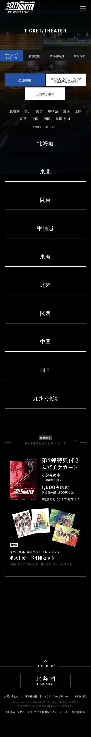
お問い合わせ (11, 696)
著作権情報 (31, 696)
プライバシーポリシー (56, 696)
